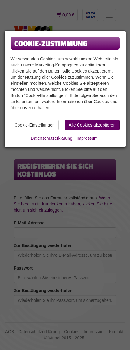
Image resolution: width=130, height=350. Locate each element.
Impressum (86, 138)
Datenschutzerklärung (51, 138)
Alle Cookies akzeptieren (92, 125)
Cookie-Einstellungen (35, 125)
